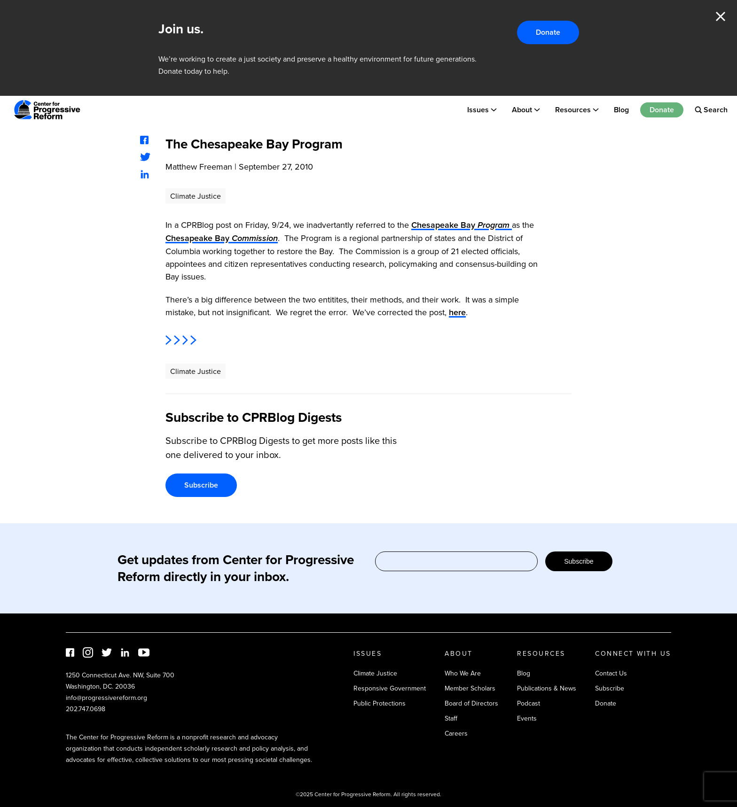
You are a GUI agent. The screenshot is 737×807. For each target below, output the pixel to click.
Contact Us (611, 673)
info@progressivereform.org (106, 697)
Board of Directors (471, 703)
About (522, 109)
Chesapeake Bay (461, 225)
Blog (621, 109)
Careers (456, 733)
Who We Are (463, 673)
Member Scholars (470, 688)
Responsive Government (389, 688)
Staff (451, 718)
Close (720, 16)
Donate (548, 32)
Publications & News (546, 688)
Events (527, 718)
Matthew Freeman (198, 166)
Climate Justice (195, 196)
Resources (573, 109)
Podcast (528, 703)
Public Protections (379, 703)
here (457, 312)
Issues (478, 109)
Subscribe (201, 485)
